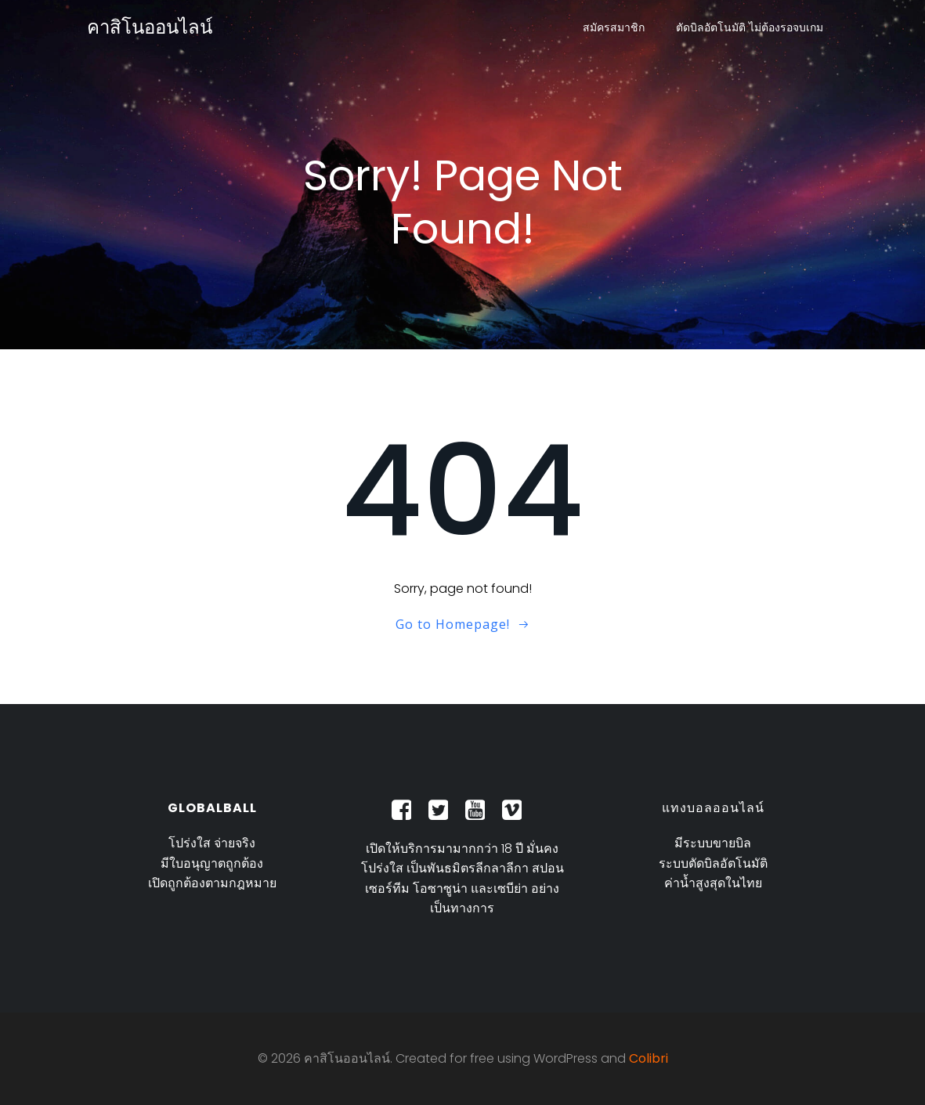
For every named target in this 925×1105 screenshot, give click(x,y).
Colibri (648, 1058)
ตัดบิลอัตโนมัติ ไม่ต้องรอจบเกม (749, 27)
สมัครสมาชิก (614, 27)
